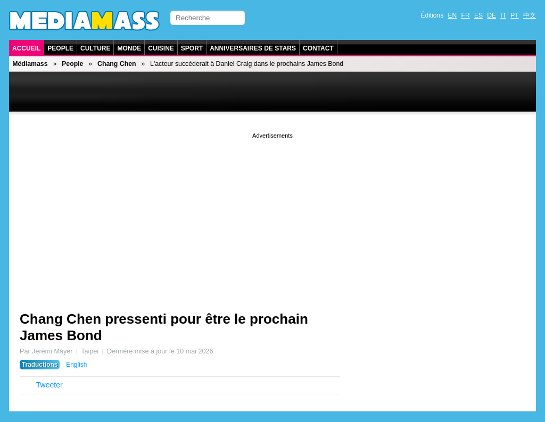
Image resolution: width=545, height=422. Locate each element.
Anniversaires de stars (253, 48)
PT (514, 15)
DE (491, 15)
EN (452, 15)
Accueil (26, 48)
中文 (529, 15)
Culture (95, 48)
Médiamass (29, 63)
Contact (318, 48)
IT (503, 15)
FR (465, 15)
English (76, 364)
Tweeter (49, 385)
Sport (192, 48)
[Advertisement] (272, 215)
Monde (129, 48)
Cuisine (161, 48)
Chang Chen (116, 63)
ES (478, 15)
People (60, 48)
